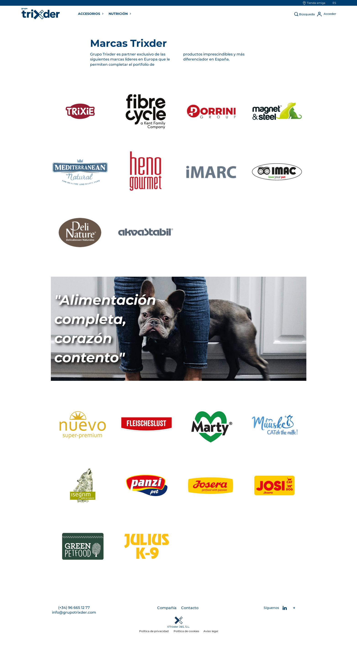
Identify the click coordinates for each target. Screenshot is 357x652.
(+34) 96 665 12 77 (74, 608)
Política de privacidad (154, 631)
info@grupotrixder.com (74, 612)
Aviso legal (210, 631)
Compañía (167, 608)
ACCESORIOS (89, 14)
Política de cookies (186, 631)
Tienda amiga (316, 3)
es (334, 3)
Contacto (189, 608)
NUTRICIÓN (119, 14)
